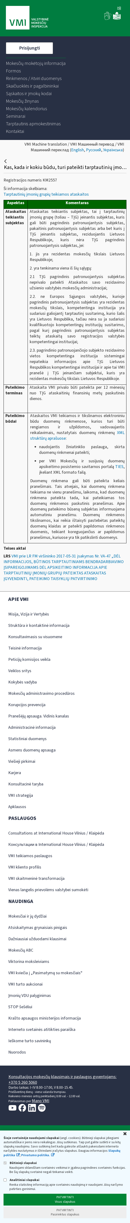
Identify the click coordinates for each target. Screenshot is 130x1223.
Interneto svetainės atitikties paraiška (41, 1030)
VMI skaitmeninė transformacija (36, 878)
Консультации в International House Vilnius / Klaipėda (56, 845)
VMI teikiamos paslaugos (30, 856)
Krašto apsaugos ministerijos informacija (44, 1018)
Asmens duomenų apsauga (32, 750)
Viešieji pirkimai (21, 761)
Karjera (14, 773)
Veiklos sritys (19, 671)
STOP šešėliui (20, 1007)
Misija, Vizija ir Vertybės (28, 614)
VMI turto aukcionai (25, 984)
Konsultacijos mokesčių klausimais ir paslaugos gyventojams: (62, 1077)
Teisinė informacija (25, 648)
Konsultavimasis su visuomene (35, 637)
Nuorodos (17, 1052)
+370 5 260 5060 (22, 1082)
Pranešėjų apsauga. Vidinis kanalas (38, 716)
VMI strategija (20, 795)
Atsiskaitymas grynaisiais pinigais (37, 928)
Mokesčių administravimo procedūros (41, 693)
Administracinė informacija (32, 727)
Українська (113, 150)
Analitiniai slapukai (21, 1180)
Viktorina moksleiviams (28, 962)
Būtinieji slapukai (20, 1163)
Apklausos (17, 807)
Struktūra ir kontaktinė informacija (38, 625)
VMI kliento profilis (24, 867)
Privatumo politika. (35, 1155)
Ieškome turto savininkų (29, 1041)
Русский (93, 150)
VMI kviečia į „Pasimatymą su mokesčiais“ (45, 973)
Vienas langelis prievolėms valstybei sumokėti (48, 890)
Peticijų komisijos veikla (29, 659)
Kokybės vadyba (22, 682)
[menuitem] (36, 63)
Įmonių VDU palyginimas (29, 996)
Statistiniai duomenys (27, 739)
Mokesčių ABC (20, 950)
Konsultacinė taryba (25, 784)
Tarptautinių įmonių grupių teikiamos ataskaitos (46, 194)
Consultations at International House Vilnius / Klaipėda (56, 833)
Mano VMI (40, 1101)
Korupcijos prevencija (26, 705)
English (77, 150)
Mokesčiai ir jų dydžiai (27, 916)
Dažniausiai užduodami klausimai (37, 939)
